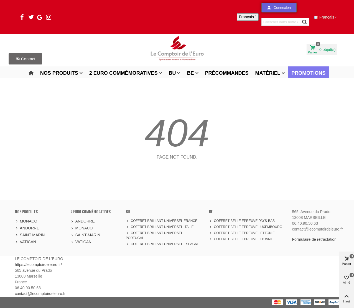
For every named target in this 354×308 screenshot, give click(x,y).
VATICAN (25, 242)
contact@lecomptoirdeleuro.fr (40, 293)
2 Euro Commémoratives (123, 73)
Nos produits (59, 73)
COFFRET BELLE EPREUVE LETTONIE (242, 233)
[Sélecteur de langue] (248, 17)
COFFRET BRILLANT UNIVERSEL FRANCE (162, 220)
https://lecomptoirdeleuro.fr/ (38, 264)
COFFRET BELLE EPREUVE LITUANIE (241, 239)
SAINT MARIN (30, 235)
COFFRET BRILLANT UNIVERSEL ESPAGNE (163, 244)
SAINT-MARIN (85, 235)
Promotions (308, 73)
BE (190, 73)
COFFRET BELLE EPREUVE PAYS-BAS (242, 220)
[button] (279, 7)
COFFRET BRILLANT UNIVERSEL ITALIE (160, 226)
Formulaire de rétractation (314, 239)
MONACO (26, 221)
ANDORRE (27, 228)
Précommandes (227, 73)
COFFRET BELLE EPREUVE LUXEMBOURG (245, 226)
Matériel (268, 73)
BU (172, 73)
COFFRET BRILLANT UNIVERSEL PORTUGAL (154, 235)
